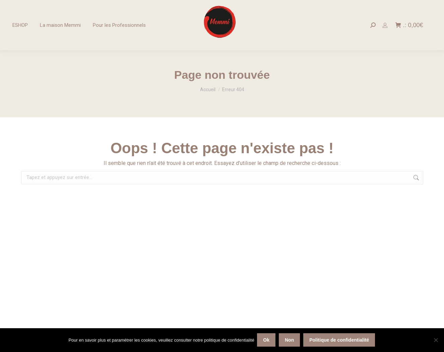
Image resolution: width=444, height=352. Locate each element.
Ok (267, 340)
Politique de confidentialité (340, 340)
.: (409, 25)
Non (289, 340)
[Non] (435, 340)
